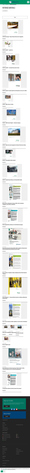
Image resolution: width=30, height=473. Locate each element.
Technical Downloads (4, 449)
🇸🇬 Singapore (17, 437)
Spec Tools (3, 451)
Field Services (4, 465)
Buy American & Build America (19, 424)
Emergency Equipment (4, 427)
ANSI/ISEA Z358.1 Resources (19, 451)
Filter (15, 17)
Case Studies (4, 10)
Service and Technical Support (5, 460)
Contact (7, 416)
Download (4, 38)
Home (3, 4)
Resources (7, 4)
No (4, 471)
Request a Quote (4, 424)
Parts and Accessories (4, 430)
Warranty (17, 448)
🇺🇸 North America (4, 438)
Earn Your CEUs (4, 452)
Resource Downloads (4, 448)
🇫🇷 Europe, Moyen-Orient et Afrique (6, 437)
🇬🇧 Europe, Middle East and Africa (6, 434)
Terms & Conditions (18, 449)
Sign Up (7, 406)
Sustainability (17, 452)
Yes (1, 471)
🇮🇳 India (17, 434)
